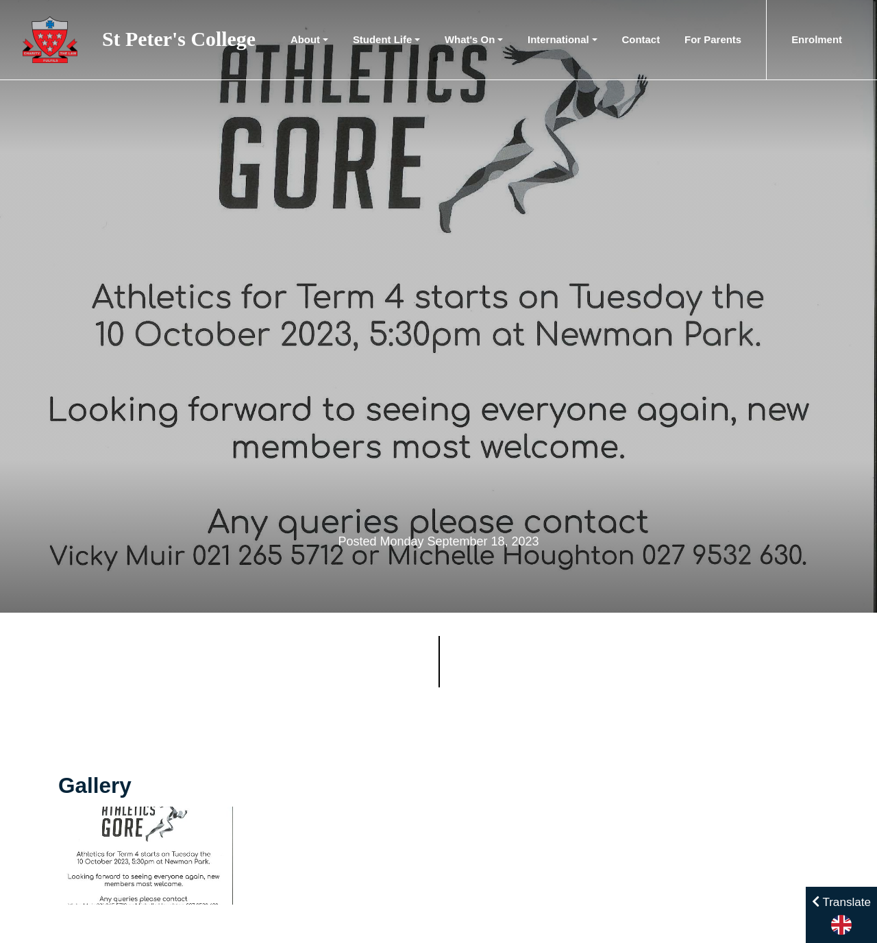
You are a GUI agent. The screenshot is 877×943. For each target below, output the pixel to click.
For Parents (712, 39)
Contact (641, 39)
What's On (470, 39)
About (305, 39)
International (558, 39)
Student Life (382, 39)
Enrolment (816, 39)
